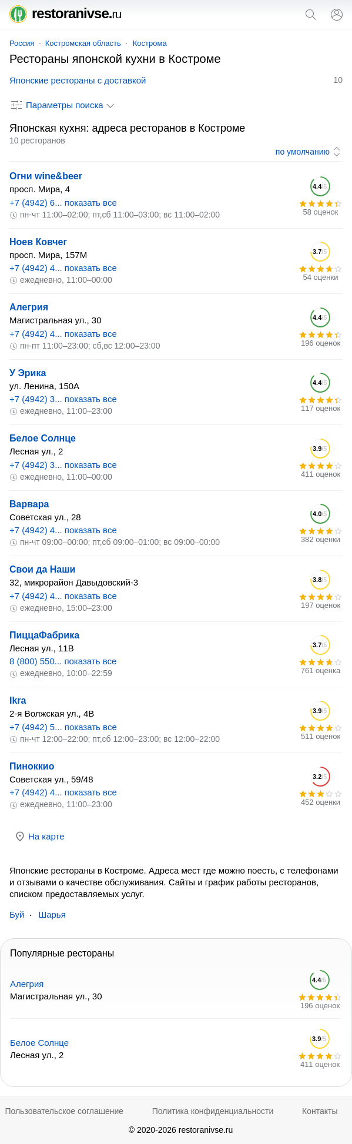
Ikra (17, 700)
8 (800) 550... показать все (62, 661)
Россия (22, 43)
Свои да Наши (42, 569)
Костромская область (83, 43)
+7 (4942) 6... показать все (63, 203)
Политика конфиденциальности (213, 1111)
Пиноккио (31, 766)
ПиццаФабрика (44, 635)
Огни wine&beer (45, 176)
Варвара (29, 504)
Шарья (51, 914)
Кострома (150, 43)
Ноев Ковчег (38, 242)
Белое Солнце (42, 438)
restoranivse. (65, 13)
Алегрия (28, 307)
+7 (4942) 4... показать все (63, 268)
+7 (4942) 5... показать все (63, 727)
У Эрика (27, 373)
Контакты (319, 1111)
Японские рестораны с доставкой (77, 80)
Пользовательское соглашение (64, 1111)
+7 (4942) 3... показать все (63, 399)
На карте (39, 836)
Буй (16, 914)
